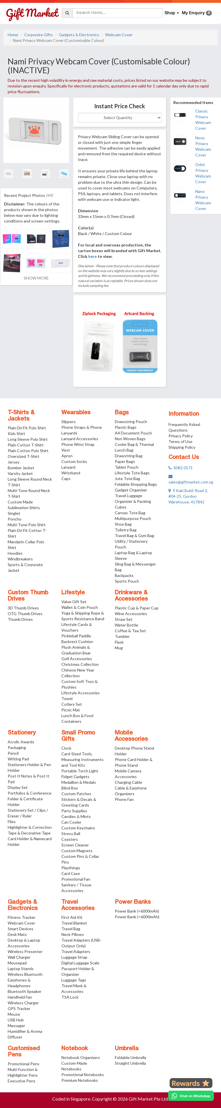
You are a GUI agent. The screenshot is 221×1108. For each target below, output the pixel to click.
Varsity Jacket (20, 473)
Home (13, 34)
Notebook (74, 1048)
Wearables (76, 412)
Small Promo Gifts (78, 736)
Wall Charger (19, 957)
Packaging (17, 747)
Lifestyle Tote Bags (132, 472)
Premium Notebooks (79, 1080)
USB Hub (16, 1019)
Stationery (22, 733)
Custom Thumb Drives (28, 596)
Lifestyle (73, 592)
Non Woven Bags (130, 438)
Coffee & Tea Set (130, 630)
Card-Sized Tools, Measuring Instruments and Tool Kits (82, 759)
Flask (119, 642)
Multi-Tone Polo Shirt (27, 524)
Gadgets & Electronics (79, 34)
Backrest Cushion (77, 641)
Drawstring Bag (128, 455)
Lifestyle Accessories (80, 692)
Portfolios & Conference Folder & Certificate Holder (29, 799)
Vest (65, 450)
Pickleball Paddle (76, 635)
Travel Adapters (75, 951)
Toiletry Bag (125, 529)
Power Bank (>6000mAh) (137, 916)
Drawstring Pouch (131, 421)
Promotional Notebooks (82, 1074)
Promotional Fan (75, 879)
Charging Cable (128, 782)
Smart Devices (20, 928)
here (92, 256)
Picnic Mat (70, 709)
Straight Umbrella (130, 1063)
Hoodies (15, 553)
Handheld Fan (20, 997)
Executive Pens (21, 1080)
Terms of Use (180, 441)
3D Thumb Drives (23, 607)
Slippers (68, 421)
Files (12, 821)
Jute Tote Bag (127, 478)
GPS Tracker (19, 1008)
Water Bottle (126, 625)
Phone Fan (124, 799)
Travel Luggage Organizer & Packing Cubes (133, 501)
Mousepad (17, 962)
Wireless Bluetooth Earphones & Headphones (25, 980)
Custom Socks (74, 461)
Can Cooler (71, 822)
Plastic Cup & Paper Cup (136, 607)
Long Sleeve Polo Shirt (28, 439)
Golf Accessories (76, 658)
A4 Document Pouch (133, 432)
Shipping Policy (181, 447)
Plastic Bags (125, 427)
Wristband (70, 472)
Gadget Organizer (131, 489)
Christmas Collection (80, 664)
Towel (67, 698)
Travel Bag (70, 928)
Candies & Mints (76, 816)
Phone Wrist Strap (78, 444)
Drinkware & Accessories (131, 596)
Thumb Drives (20, 619)
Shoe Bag (123, 524)
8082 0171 (180, 467)
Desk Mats (17, 934)
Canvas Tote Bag (130, 512)
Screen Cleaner (75, 844)
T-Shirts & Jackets (21, 416)
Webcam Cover (118, 34)
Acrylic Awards (21, 741)
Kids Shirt (16, 433)
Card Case (70, 873)
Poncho (14, 519)
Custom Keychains (78, 827)
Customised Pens (24, 1052)
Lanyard (68, 467)
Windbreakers (20, 558)
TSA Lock (70, 997)
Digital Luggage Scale (80, 962)
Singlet (14, 513)
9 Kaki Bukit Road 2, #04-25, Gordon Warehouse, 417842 (188, 496)
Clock (66, 748)
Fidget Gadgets (75, 776)
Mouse (14, 1014)
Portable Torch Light (79, 770)
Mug (119, 647)
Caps (66, 478)
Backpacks (124, 575)
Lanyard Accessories (79, 438)
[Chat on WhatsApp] (191, 1096)
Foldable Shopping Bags (136, 484)
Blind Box (69, 787)
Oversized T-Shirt (23, 456)
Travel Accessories (78, 905)
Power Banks (133, 902)
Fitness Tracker (21, 917)
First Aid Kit (72, 917)
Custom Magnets (77, 850)
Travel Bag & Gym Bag (134, 535)
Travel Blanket (74, 923)
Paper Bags (125, 461)
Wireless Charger (23, 1002)
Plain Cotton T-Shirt (26, 444)
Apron (67, 455)
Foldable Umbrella (130, 1057)
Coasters (69, 839)
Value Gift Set (74, 601)
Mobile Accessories (131, 736)
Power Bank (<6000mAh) (137, 911)
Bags (122, 412)
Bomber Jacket (21, 467)
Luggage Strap (74, 957)
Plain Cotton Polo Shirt (28, 450)
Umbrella (126, 1048)
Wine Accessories (131, 613)
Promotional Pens (23, 1063)
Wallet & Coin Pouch (79, 607)
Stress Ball (70, 833)
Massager (16, 1025)
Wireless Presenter (25, 951)
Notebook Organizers (80, 1057)
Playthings (70, 867)
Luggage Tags (73, 980)
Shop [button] (171, 13)
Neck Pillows (72, 934)
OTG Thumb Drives (25, 613)
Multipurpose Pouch (133, 518)
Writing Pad (18, 758)
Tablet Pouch (126, 467)
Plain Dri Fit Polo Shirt (27, 427)
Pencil (13, 753)
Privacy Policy (180, 435)
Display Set (18, 787)
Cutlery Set (71, 704)
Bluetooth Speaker (24, 991)
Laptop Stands (21, 968)
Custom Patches (76, 793)
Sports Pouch (127, 581)
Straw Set (123, 619)
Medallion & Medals (78, 782)
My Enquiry (197, 13)
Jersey (13, 462)
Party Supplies (74, 810)
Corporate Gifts (38, 34)
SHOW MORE (36, 278)
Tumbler (122, 636)
